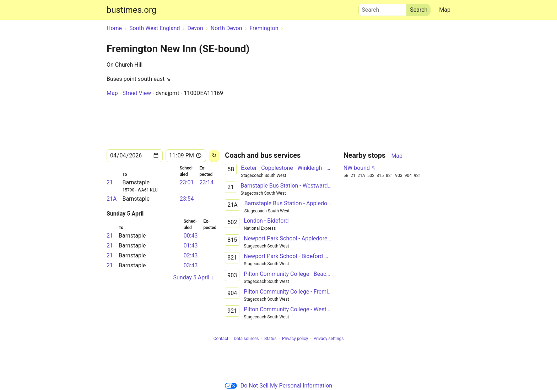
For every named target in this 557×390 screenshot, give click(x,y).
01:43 (191, 245)
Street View (136, 93)
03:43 (191, 265)
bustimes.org (131, 10)
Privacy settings (329, 338)
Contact (220, 338)
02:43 (191, 255)
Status (270, 338)
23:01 (187, 182)
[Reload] (214, 156)
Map (444, 9)
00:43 (191, 235)
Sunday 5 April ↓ (193, 277)
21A (112, 198)
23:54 (187, 198)
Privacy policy (295, 338)
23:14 (206, 182)
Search (382, 8)
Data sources (246, 338)
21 (110, 182)
